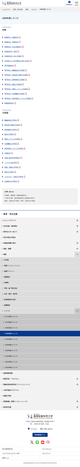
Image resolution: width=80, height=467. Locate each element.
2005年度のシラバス (10, 350)
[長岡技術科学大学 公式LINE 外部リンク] (37, 442)
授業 (27, 9)
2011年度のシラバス (10, 316)
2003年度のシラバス (10, 362)
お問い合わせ (46, 429)
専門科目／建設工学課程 (14, 84)
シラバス (34, 9)
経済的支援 (6, 407)
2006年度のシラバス (10, 345)
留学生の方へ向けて (9, 232)
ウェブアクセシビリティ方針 (11, 453)
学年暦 (5, 260)
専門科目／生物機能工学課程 (15, 94)
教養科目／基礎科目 (12, 37)
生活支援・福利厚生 (9, 226)
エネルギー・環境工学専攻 (14, 177)
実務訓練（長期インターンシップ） (14, 401)
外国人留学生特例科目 (13, 158)
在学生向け (69, 3)
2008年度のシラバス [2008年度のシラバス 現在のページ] (10, 333)
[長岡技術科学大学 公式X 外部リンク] (31, 442)
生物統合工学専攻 (11, 181)
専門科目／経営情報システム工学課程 (18, 98)
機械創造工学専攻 (11, 120)
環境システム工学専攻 (13, 139)
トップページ (6, 9)
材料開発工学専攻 (11, 130)
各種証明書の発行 (8, 243)
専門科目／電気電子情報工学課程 (17, 75)
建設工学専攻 (10, 134)
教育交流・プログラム (10, 379)
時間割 (5, 282)
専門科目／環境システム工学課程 (17, 89)
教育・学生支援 (18, 9)
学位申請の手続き (8, 237)
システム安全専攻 (11, 163)
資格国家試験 (7, 373)
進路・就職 (6, 248)
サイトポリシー (47, 449)
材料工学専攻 (10, 172)
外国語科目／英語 (11, 51)
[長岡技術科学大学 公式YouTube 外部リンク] (42, 442)
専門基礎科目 (10, 65)
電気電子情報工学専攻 (13, 125)
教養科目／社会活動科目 (14, 47)
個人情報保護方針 (7, 449)
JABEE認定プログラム (10, 390)
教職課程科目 (10, 103)
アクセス (32, 429)
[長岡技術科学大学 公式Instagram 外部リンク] (48, 442)
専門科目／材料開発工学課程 (15, 80)
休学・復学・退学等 (9, 294)
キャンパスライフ (8, 220)
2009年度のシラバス (10, 328)
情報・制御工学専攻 (12, 167)
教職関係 (6, 305)
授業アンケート (8, 271)
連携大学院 (6, 396)
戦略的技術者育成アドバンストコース (15, 384)
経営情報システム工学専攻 (14, 148)
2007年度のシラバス (10, 339)
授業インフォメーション (11, 265)
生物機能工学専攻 (11, 144)
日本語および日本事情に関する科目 (18, 61)
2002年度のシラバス (10, 367)
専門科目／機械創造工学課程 (15, 70)
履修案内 (6, 277)
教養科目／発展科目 (12, 42)
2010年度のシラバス (10, 322)
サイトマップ (46, 453)
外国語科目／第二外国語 (14, 56)
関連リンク (5, 458)
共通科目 (8, 153)
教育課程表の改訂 (9, 299)
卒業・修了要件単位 (9, 288)
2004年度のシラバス (10, 356)
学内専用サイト (40, 435)
